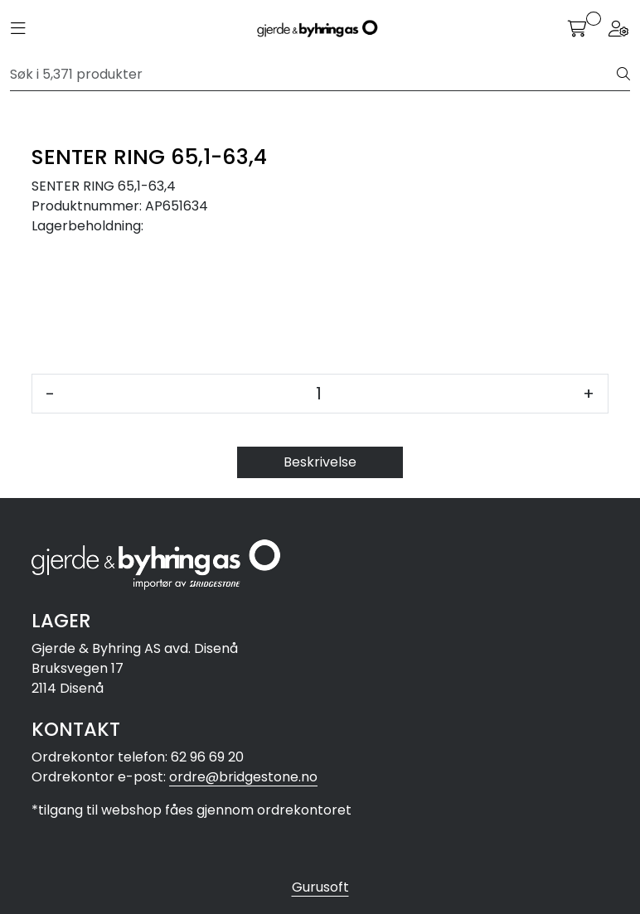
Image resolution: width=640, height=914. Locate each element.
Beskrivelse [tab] (320, 462)
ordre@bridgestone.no (243, 776)
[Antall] (318, 393)
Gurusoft (320, 887)
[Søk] (314, 74)
